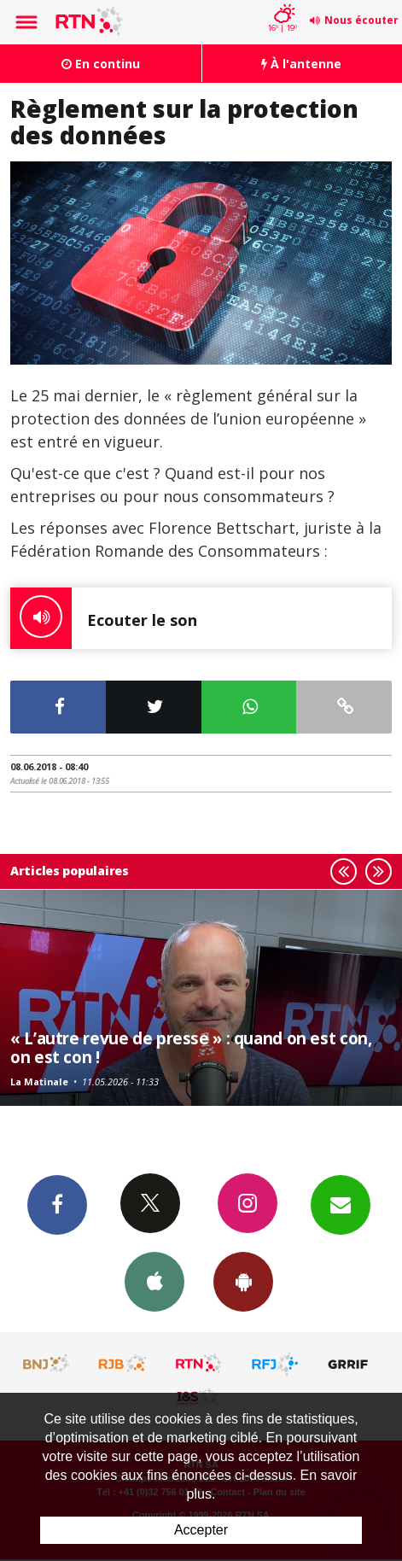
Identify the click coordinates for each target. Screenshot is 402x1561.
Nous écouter (361, 20)
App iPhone (154, 1281)
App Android (243, 1281)
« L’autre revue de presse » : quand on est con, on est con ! (190, 1047)
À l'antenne (301, 64)
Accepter (201, 1530)
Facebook (57, 1204)
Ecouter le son (103, 618)
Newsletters (340, 1204)
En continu (100, 64)
